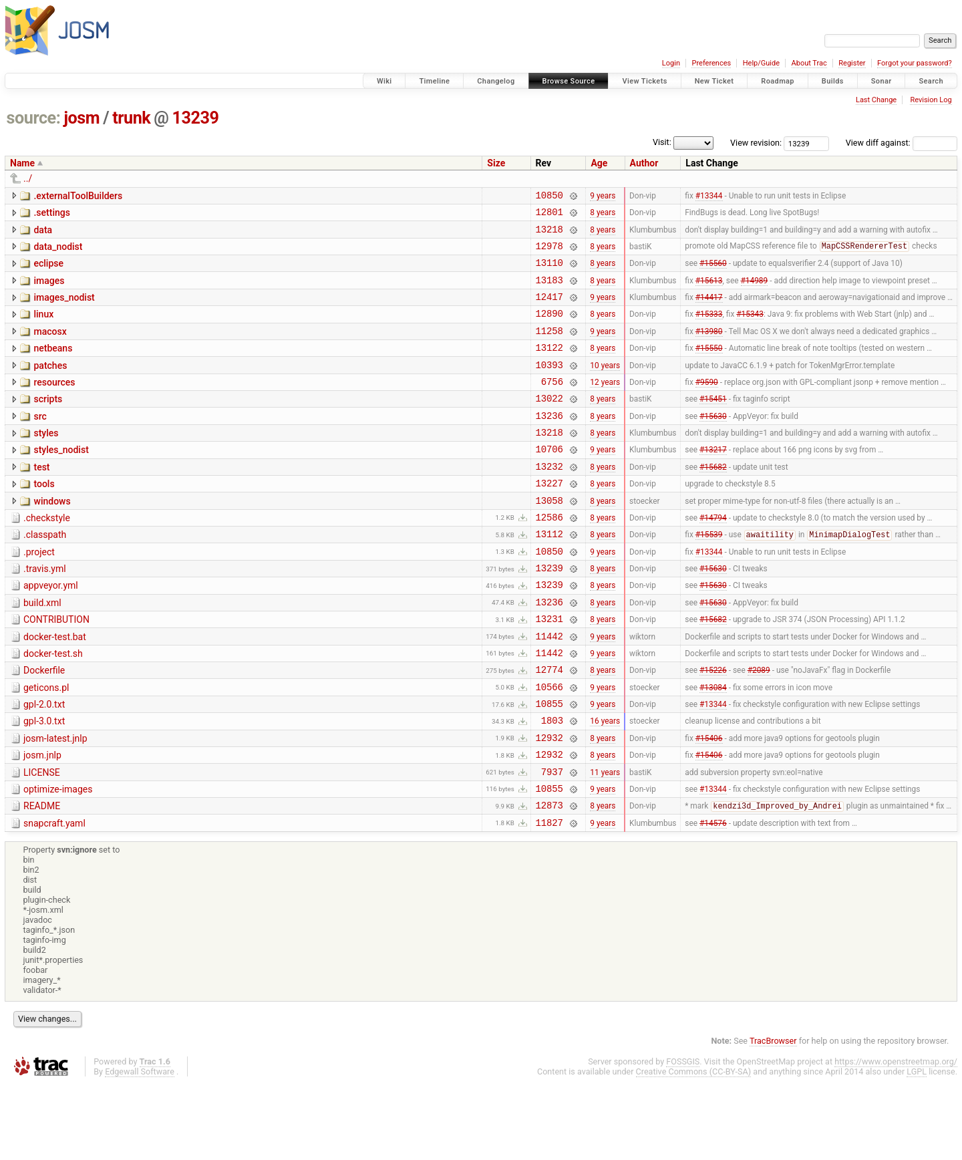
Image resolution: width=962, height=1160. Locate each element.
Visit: (662, 142)
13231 (549, 670)
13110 (549, 272)
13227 (549, 519)
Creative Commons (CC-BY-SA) (694, 1148)
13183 (549, 291)
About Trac (809, 63)
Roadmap (777, 81)
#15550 (709, 367)
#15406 (709, 803)
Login (671, 63)
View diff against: (901, 143)
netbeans (52, 366)
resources (54, 404)
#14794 (713, 556)
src (39, 442)
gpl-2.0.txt (44, 764)
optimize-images (57, 859)
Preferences (711, 63)
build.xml (42, 650)
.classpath (44, 574)
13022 (549, 424)
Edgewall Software (139, 1148)
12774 (549, 727)
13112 (549, 575)
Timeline (434, 81)
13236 (549, 443)
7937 (552, 841)
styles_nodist (60, 479)
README (41, 878)
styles (45, 461)
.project (39, 594)
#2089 (759, 727)
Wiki (384, 81)
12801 (549, 215)
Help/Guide (761, 63)
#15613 (709, 291)
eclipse (48, 271)
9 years (602, 196)
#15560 (713, 272)
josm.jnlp (42, 821)
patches (50, 385)
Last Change (876, 100)
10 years (605, 386)
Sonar (881, 81)
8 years (602, 216)
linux (43, 328)
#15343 (750, 329)
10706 (549, 480)
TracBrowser (773, 1117)
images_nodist (63, 309)
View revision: (756, 143)
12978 (549, 253)
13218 (549, 235)
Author (644, 163)
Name (22, 163)
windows (51, 537)
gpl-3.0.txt (44, 783)
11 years (605, 841)
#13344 (709, 196)
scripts (47, 423)
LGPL (917, 1148)
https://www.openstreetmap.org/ (895, 1138)
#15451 (713, 424)
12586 (549, 557)
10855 (549, 765)
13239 (195, 118)
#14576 (713, 898)
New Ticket (714, 81)
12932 (549, 803)
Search (931, 81)
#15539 (709, 576)
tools (43, 518)
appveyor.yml (50, 631)
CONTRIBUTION (56, 669)
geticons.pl (46, 745)
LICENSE (41, 840)
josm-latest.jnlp (55, 802)
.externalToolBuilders (77, 195)
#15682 (713, 499)
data (42, 234)
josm (81, 118)
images (48, 290)
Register (851, 63)
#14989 (754, 291)
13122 (549, 367)
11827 (549, 898)
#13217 (713, 481)
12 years (605, 405)
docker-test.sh (53, 707)
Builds (833, 81)
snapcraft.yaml (54, 897)
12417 (549, 310)
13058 (549, 538)
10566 (549, 746)
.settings (51, 214)
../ (27, 178)
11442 (549, 690)
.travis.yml (44, 612)
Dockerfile (44, 726)
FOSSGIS (682, 1138)
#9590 (706, 405)
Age (599, 163)
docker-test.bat (54, 689)
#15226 (713, 727)
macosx (49, 347)
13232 (549, 500)
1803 (552, 784)
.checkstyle (46, 556)
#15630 (713, 443)
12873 (549, 879)
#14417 (709, 310)
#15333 (709, 329)
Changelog (495, 81)
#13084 (713, 746)
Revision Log (930, 100)
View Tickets (644, 81)
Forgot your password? (914, 63)
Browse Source (568, 81)
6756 (552, 405)
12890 (549, 329)
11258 (549, 348)
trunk (131, 118)
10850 (549, 196)
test (41, 499)
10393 (549, 386)
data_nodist (57, 252)
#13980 (709, 348)
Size (496, 163)
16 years (605, 784)
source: (34, 118)
